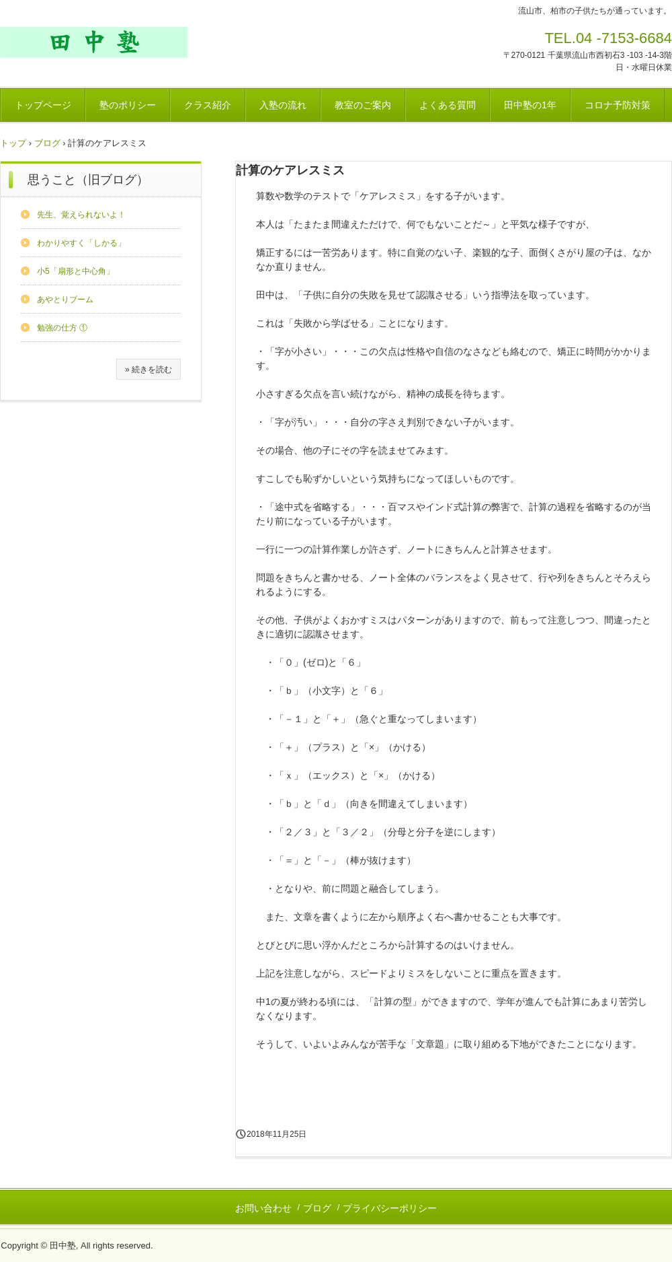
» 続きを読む (148, 369)
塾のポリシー (127, 105)
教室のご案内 (363, 105)
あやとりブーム (65, 299)
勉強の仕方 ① (62, 327)
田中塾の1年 (530, 105)
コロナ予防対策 (617, 105)
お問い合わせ (263, 1208)
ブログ (47, 143)
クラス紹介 (207, 105)
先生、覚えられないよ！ (81, 214)
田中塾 (93, 42)
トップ (13, 143)
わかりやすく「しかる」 (81, 243)
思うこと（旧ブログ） (88, 179)
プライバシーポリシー (390, 1208)
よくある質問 (447, 105)
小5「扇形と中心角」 (75, 271)
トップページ (43, 105)
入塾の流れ (282, 105)
